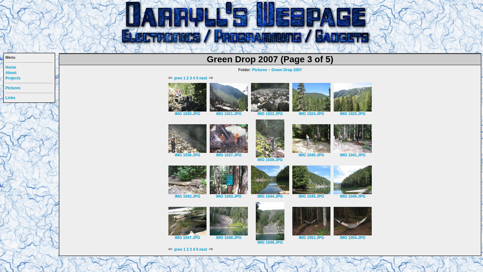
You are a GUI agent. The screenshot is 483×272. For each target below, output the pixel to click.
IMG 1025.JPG (352, 114)
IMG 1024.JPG (311, 114)
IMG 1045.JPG (311, 196)
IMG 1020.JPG (187, 114)
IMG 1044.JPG (270, 196)
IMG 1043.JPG (229, 196)
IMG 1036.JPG (187, 155)
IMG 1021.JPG (229, 114)
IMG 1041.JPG (352, 155)
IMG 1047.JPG (187, 237)
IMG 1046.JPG (352, 196)
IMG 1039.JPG (270, 160)
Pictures (259, 70)
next (206, 78)
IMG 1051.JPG (311, 237)
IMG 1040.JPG (311, 155)
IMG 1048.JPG (229, 237)
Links (10, 98)
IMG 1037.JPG (229, 155)
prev (175, 78)
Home (10, 67)
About (11, 73)
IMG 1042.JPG (187, 196)
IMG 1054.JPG (352, 237)
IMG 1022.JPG (270, 114)
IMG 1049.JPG (270, 242)
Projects (12, 78)
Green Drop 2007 (286, 70)
